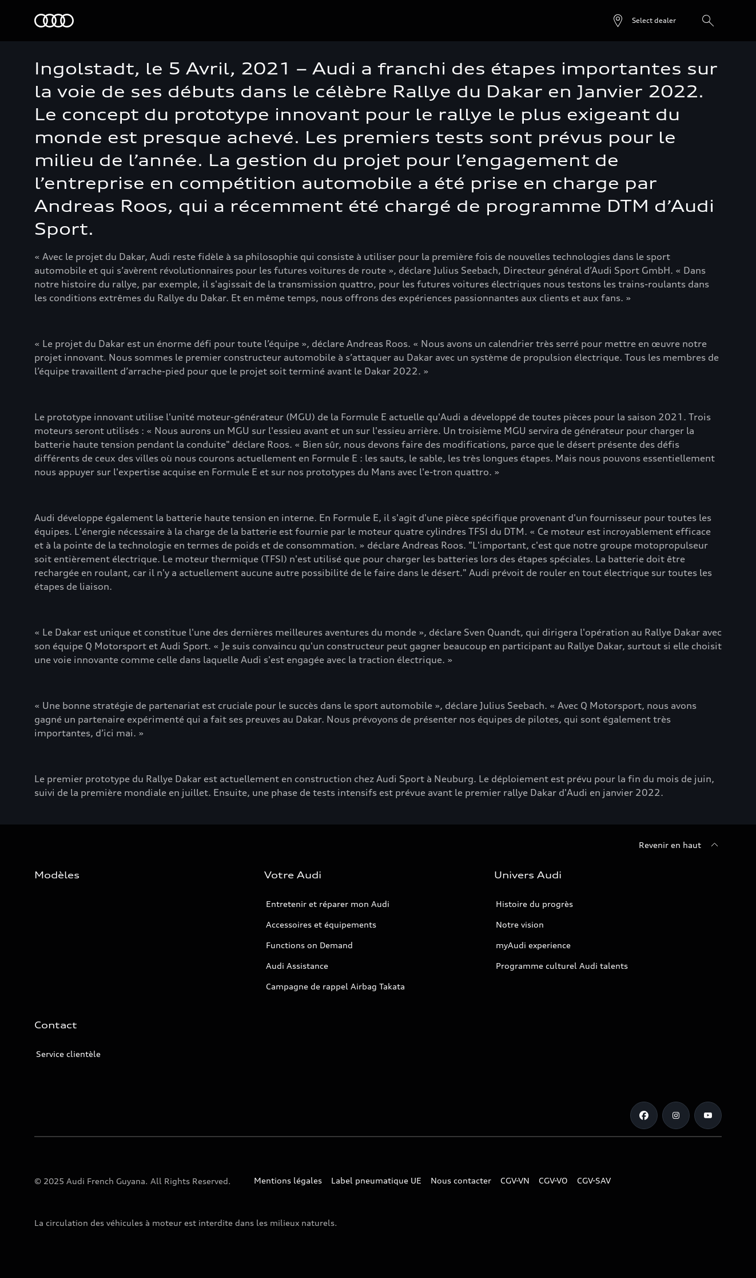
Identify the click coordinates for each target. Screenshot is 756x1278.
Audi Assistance (297, 966)
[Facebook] (644, 1115)
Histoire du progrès (534, 904)
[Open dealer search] (643, 21)
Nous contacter (461, 1180)
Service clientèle (68, 1054)
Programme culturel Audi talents (562, 966)
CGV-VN (515, 1180)
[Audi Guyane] (54, 20)
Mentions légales (288, 1180)
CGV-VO (553, 1180)
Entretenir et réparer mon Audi (327, 904)
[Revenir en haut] (680, 845)
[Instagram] (676, 1115)
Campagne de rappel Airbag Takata (335, 986)
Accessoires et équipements (321, 924)
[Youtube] (708, 1115)
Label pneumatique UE (376, 1180)
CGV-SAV (594, 1180)
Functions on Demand (309, 945)
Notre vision (520, 924)
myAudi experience (533, 945)
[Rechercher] (708, 20)
